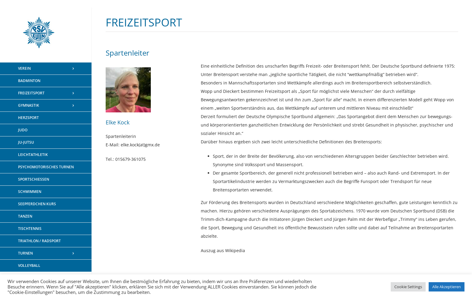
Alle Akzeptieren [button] (446, 286)
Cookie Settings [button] (408, 286)
